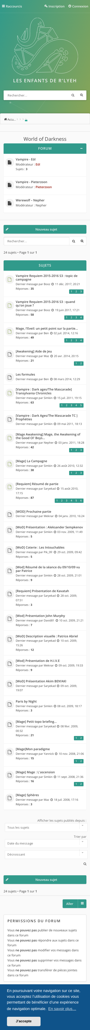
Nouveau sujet (46, 229)
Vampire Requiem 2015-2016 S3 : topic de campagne (47, 277)
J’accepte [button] (24, 1021)
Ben (46, 333)
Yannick (49, 754)
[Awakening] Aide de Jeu (34, 351)
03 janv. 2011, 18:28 (71, 443)
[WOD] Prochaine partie (33, 512)
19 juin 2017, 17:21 (67, 310)
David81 (49, 620)
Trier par (45, 841)
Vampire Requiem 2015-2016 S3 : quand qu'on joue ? (45, 303)
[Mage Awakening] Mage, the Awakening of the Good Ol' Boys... (48, 436)
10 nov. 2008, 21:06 (71, 754)
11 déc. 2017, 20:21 (67, 284)
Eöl (38, 164)
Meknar (49, 516)
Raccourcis (14, 6)
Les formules (25, 375)
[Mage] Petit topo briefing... (36, 722)
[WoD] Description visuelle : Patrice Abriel (47, 636)
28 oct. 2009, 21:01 (69, 575)
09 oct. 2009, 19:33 (71, 665)
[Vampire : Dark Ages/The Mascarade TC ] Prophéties (47, 417)
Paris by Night (26, 702)
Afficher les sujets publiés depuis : (45, 825)
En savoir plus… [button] (62, 1009)
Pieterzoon (44, 187)
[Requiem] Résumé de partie (37, 484)
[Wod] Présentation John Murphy (40, 616)
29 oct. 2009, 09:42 (69, 552)
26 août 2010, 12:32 (70, 466)
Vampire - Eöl (26, 159)
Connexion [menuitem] (80, 6)
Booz (47, 284)
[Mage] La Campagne (31, 461)
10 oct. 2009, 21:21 (71, 620)
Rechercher (73, 95)
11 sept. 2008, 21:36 (70, 777)
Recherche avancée (81, 95)
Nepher (41, 205)
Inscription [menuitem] (56, 6)
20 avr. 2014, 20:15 (66, 356)
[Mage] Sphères (27, 795)
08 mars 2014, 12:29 (67, 379)
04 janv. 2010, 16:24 (71, 516)
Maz (46, 356)
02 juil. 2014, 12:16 (66, 333)
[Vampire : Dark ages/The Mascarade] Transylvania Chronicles (44, 391)
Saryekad (50, 489)
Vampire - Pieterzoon (32, 182)
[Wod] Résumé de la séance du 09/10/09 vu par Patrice (48, 569)
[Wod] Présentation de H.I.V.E (38, 661)
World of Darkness (45, 139)
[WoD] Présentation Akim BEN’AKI (41, 681)
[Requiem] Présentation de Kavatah (42, 591)
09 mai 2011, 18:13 (69, 424)
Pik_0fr (48, 552)
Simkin (48, 398)
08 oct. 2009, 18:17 (69, 706)
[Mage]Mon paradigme (33, 749)
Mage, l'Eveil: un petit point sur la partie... (47, 329)
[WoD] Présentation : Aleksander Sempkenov (49, 527)
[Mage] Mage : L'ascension (35, 772)
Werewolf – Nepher (30, 200)
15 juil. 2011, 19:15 (69, 398)
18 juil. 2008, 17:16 (66, 800)
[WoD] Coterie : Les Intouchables (40, 548)
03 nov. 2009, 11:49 (70, 532)
